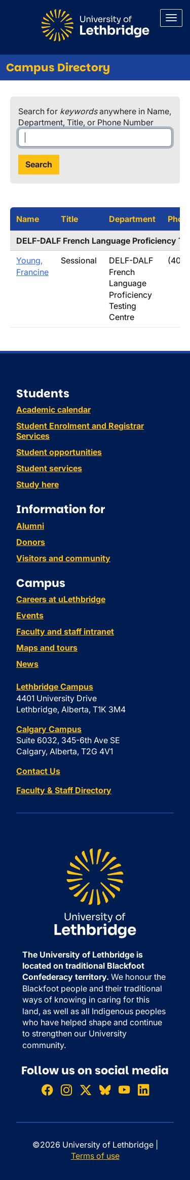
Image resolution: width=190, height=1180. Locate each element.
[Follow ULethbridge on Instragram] (66, 1089)
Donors (30, 542)
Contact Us (38, 771)
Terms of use (95, 1156)
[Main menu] (171, 18)
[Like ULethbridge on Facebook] (47, 1089)
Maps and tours (47, 648)
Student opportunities (59, 452)
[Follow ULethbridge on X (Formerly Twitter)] (86, 1089)
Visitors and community (63, 558)
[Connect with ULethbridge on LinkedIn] (143, 1089)
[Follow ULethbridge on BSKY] (105, 1089)
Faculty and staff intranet (65, 631)
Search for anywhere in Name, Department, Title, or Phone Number (94, 116)
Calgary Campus (49, 729)
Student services (49, 468)
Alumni (30, 526)
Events (30, 615)
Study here (37, 484)
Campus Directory (58, 67)
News (27, 664)
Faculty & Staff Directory (63, 790)
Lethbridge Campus (54, 687)
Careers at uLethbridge (60, 599)
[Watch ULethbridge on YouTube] (124, 1089)
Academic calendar (53, 409)
